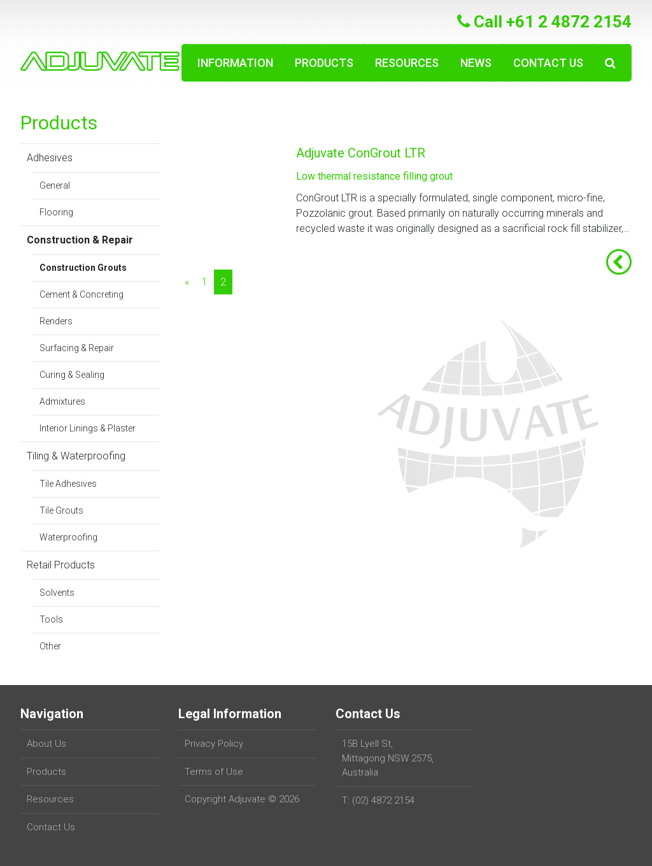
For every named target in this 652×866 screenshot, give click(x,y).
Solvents (56, 593)
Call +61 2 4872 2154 (544, 21)
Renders (56, 321)
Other (50, 646)
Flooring (56, 212)
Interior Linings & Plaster (87, 428)
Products (324, 62)
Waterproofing (68, 537)
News (476, 62)
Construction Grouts (83, 268)
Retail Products (61, 565)
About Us (46, 743)
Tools (51, 619)
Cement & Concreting (81, 294)
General (54, 185)
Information (235, 62)
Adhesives (50, 158)
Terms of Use (214, 771)
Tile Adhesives (68, 484)
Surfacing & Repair (76, 348)
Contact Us (548, 62)
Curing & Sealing (71, 375)
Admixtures (62, 401)
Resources (407, 62)
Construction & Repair (80, 240)
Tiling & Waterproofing (76, 456)
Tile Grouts (61, 510)
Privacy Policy (214, 743)
